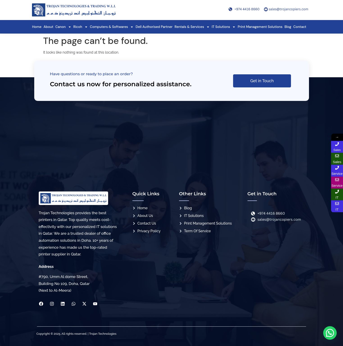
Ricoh (80, 27)
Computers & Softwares (112, 27)
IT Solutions (224, 27)
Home (37, 27)
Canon (63, 27)
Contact (299, 27)
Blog (287, 27)
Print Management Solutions (260, 27)
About (48, 27)
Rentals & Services (192, 27)
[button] (330, 333)
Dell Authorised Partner (154, 27)
